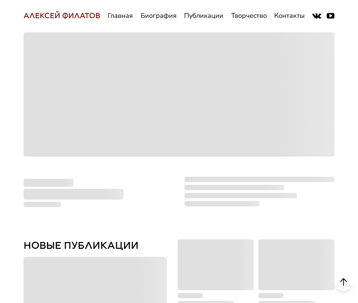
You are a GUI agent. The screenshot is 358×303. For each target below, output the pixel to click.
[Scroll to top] (343, 280)
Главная (120, 15)
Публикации (203, 15)
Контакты (289, 15)
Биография (159, 15)
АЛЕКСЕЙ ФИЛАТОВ (62, 15)
